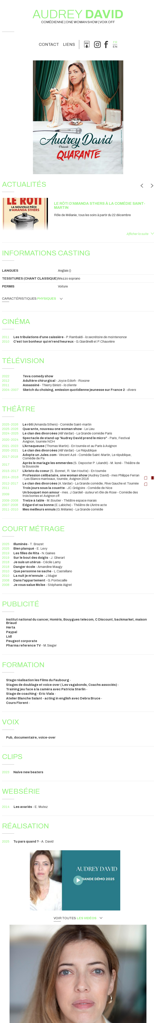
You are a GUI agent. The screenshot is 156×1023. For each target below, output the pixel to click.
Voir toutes (78, 918)
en (115, 46)
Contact (49, 44)
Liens (69, 44)
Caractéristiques (32, 298)
